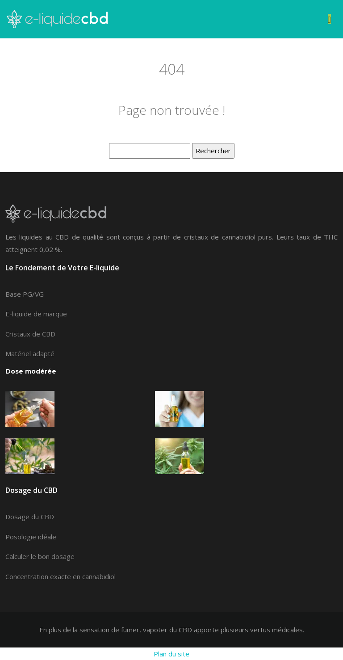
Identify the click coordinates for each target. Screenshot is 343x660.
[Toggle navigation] (329, 19)
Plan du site (171, 653)
